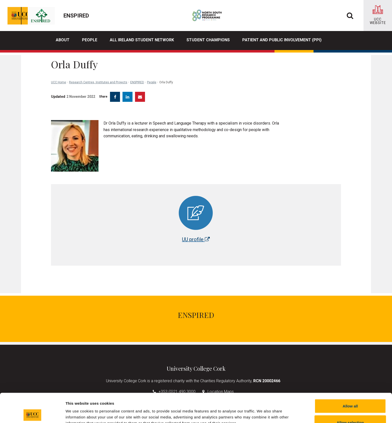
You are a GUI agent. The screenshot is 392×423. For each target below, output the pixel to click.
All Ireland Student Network (142, 40)
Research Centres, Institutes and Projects (98, 60)
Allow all (350, 377)
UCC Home (58, 60)
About (63, 40)
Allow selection (350, 393)
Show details (262, 410)
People (89, 40)
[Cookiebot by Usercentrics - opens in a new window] (32, 413)
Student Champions (208, 40)
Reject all (350, 409)
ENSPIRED (137, 60)
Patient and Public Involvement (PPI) (282, 40)
